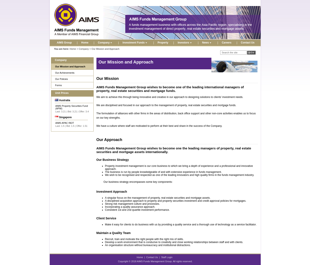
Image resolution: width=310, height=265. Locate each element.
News (207, 42)
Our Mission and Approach (70, 66)
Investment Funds (135, 42)
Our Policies (61, 79)
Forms (58, 85)
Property (163, 42)
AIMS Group (64, 42)
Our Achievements (64, 72)
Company (105, 42)
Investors (185, 42)
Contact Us (247, 42)
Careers (226, 42)
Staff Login (166, 257)
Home (84, 42)
